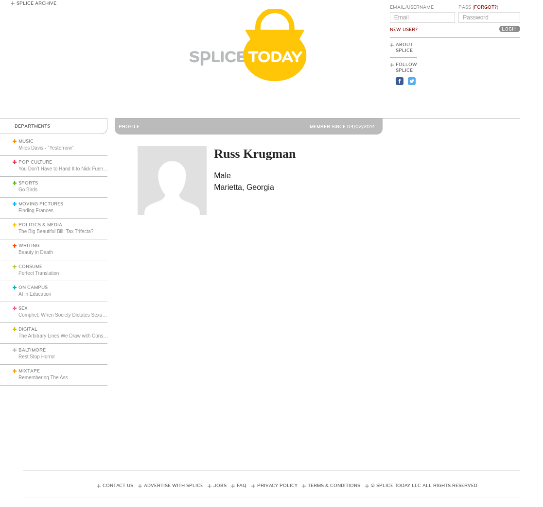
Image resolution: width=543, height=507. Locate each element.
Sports (28, 183)
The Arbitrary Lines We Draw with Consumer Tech (72, 335)
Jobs (220, 486)
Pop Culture (35, 162)
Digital (27, 329)
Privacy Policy (277, 486)
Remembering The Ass (43, 377)
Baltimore (32, 350)
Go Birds (27, 189)
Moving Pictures (40, 204)
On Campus (33, 287)
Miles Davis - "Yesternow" (45, 148)
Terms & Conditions (334, 486)
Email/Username (412, 7)
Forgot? (485, 7)
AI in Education (34, 294)
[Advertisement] (476, 78)
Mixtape (29, 371)
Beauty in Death (35, 252)
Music (26, 141)
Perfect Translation (38, 273)
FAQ (241, 486)
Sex (23, 308)
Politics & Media (40, 225)
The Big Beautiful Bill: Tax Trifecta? (55, 231)
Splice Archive (36, 3)
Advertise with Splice (173, 486)
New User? (404, 30)
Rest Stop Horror (36, 356)
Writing (28, 246)
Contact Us (118, 486)
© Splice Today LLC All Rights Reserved (424, 486)
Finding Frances (35, 210)
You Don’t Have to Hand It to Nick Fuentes (64, 168)
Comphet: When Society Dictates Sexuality (64, 315)
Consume (30, 267)
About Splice (404, 47)
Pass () (478, 7)
